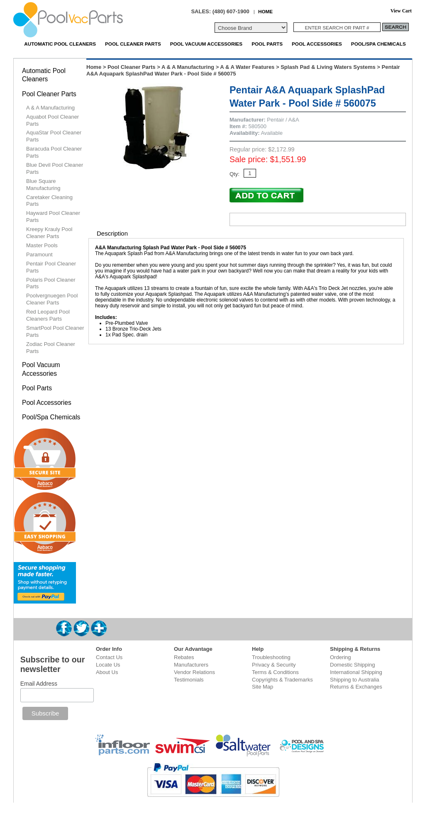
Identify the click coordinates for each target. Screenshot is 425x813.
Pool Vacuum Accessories (206, 43)
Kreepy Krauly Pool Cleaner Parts (49, 232)
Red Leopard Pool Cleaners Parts (48, 315)
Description (112, 233)
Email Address (38, 683)
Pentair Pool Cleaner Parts (51, 267)
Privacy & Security (274, 665)
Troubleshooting (271, 657)
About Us (107, 672)
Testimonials (189, 680)
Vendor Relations (194, 672)
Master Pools (42, 245)
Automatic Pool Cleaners (60, 43)
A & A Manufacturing (187, 67)
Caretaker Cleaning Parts (49, 200)
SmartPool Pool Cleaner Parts (55, 331)
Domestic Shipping (352, 665)
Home (93, 67)
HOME (265, 11)
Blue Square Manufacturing (43, 184)
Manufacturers (191, 665)
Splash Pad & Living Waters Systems (328, 67)
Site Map (262, 687)
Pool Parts (267, 43)
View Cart (401, 11)
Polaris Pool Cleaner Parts (51, 283)
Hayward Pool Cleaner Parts (53, 216)
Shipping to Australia (354, 680)
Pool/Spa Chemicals (378, 43)
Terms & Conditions (275, 672)
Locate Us (108, 665)
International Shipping (356, 672)
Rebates (184, 657)
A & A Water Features (247, 67)
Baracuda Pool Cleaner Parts (54, 152)
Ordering (340, 657)
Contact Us (109, 657)
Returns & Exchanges (356, 687)
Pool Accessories (317, 43)
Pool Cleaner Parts (133, 43)
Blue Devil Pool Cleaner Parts (54, 168)
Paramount (39, 254)
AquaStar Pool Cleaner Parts (53, 136)
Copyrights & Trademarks (282, 680)
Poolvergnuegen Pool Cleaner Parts (52, 299)
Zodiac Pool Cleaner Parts (50, 347)
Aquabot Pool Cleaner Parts (52, 120)
